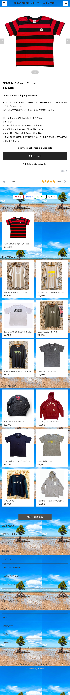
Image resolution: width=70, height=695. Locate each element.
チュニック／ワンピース (12, 576)
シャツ (5, 651)
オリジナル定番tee (10, 534)
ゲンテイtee (7, 559)
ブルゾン (6, 617)
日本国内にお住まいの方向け (35, 164)
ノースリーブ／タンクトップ (13, 592)
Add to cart (35, 156)
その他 (5, 634)
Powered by (35, 669)
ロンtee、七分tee (10, 551)
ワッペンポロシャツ (10, 584)
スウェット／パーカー (11, 567)
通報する (63, 171)
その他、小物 (7, 626)
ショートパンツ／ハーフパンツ (15, 601)
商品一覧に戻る (35, 517)
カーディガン (7, 642)
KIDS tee (6, 542)
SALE (4, 609)
